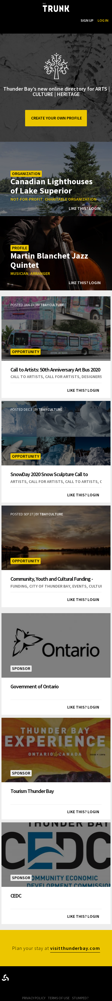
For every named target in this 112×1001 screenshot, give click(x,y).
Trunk (56, 976)
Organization (26, 173)
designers (92, 376)
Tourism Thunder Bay (32, 791)
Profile (19, 248)
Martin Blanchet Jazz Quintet (49, 260)
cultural (98, 586)
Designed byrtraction (5, 977)
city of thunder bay (49, 586)
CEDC (15, 895)
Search (70, 20)
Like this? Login (85, 208)
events (79, 586)
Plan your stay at (56, 949)
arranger (40, 273)
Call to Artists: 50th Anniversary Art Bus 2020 (55, 369)
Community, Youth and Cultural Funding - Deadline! (51, 578)
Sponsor (21, 668)
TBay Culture (52, 305)
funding (18, 586)
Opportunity (25, 351)
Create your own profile (56, 118)
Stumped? (80, 998)
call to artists (26, 376)
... (46, 20)
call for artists (62, 376)
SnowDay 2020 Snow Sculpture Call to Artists (49, 474)
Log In (103, 20)
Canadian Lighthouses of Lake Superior (51, 185)
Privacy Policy (33, 998)
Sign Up (87, 20)
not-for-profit (26, 199)
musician (19, 273)
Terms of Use (59, 998)
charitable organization (70, 199)
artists (18, 481)
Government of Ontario (34, 686)
